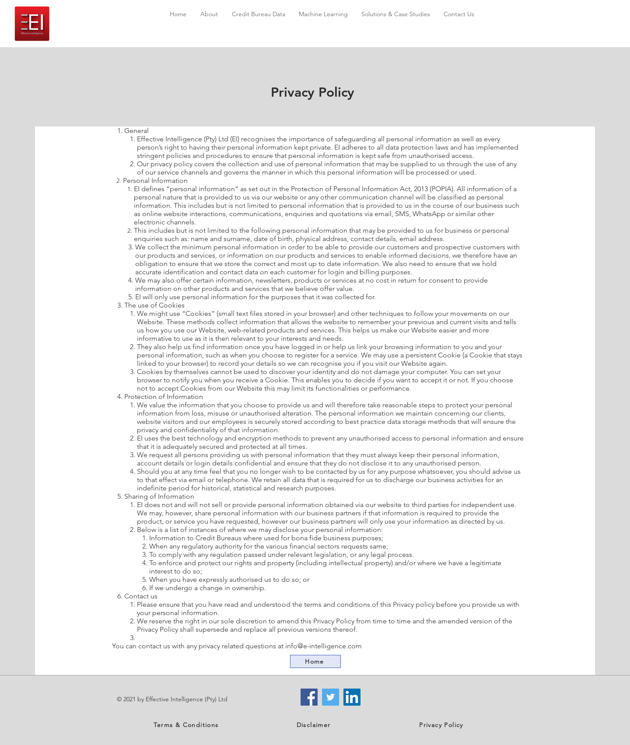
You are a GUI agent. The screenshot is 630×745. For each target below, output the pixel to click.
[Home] (315, 661)
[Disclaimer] (314, 724)
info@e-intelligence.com (323, 646)
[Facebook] (309, 697)
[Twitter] (330, 697)
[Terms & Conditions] (187, 724)
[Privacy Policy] (442, 724)
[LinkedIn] (351, 697)
